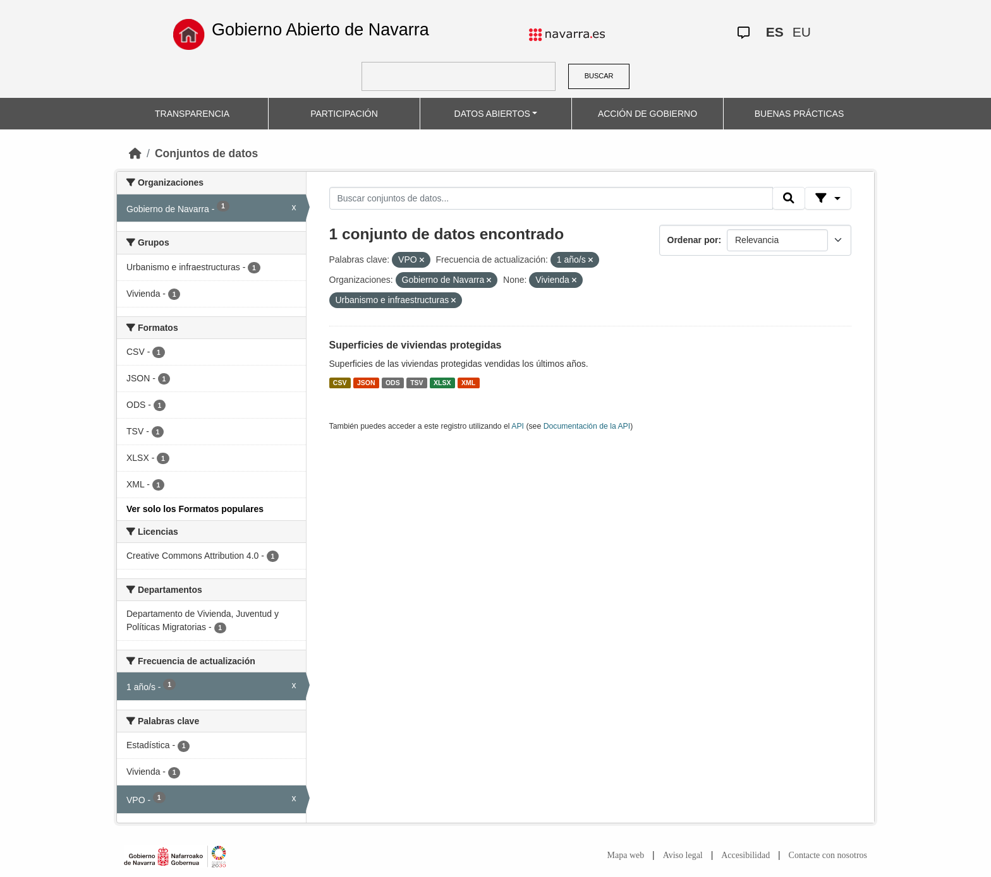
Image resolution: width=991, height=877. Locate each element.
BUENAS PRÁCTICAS (799, 114)
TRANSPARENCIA (192, 114)
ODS (393, 382)
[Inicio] (135, 153)
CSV (340, 382)
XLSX (442, 382)
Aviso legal (683, 855)
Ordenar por (693, 240)
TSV (416, 382)
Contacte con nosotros (828, 855)
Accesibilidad (745, 855)
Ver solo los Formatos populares (195, 509)
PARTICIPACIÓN (344, 114)
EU (802, 32)
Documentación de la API (587, 426)
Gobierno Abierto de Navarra (320, 29)
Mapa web (626, 855)
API (517, 426)
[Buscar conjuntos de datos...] (551, 198)
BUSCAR (599, 76)
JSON (366, 382)
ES (775, 32)
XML (468, 382)
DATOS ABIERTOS (492, 114)
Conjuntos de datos (206, 153)
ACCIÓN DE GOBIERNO (647, 114)
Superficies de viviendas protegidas (415, 345)
